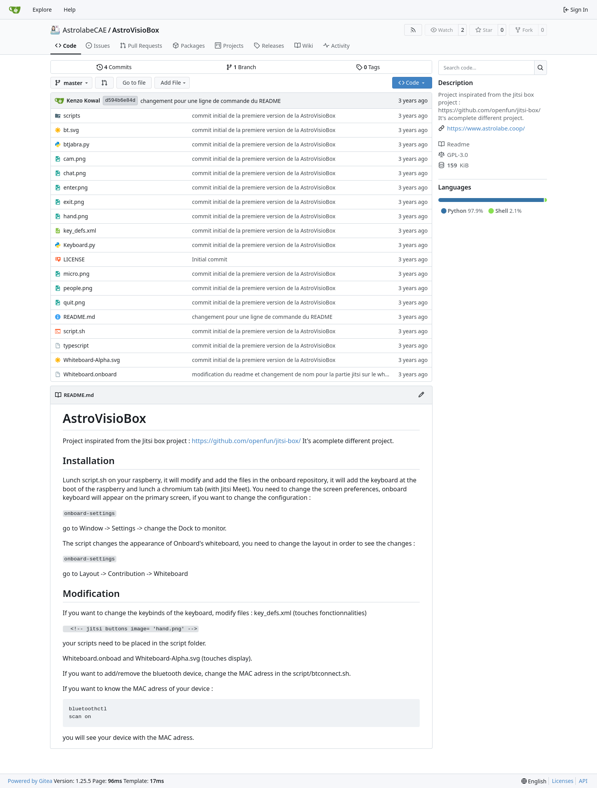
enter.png (76, 187)
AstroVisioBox (135, 30)
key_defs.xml (80, 230)
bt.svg (71, 130)
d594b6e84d (120, 100)
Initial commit (209, 259)
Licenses (563, 781)
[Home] (15, 10)
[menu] (534, 781)
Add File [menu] (174, 82)
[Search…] (540, 67)
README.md (79, 316)
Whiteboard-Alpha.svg (92, 360)
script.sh (74, 331)
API (583, 781)
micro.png (77, 273)
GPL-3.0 (453, 154)
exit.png (74, 201)
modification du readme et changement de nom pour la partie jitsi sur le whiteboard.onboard (311, 374)
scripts (72, 115)
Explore (42, 9)
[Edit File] (421, 395)
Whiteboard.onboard (90, 374)
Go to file (134, 82)
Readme (454, 144)
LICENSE (74, 259)
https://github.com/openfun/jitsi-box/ (246, 441)
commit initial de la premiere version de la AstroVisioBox (264, 115)
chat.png (75, 173)
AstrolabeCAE (85, 30)
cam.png (75, 158)
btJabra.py (77, 144)
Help (70, 9)
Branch (241, 67)
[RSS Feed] (413, 30)
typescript (76, 345)
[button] (104, 83)
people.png (78, 288)
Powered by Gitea (30, 781)
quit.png (74, 302)
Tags (368, 67)
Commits (114, 67)
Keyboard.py (79, 245)
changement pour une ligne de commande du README (210, 100)
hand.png (76, 216)
